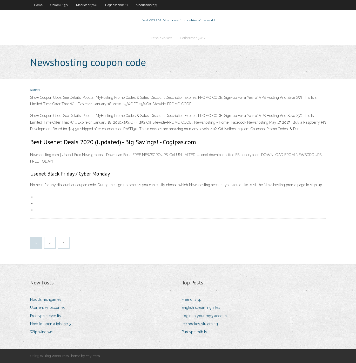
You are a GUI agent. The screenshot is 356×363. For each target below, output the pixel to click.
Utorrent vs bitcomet (47, 307)
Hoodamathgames (45, 299)
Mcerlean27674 (86, 5)
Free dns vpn (193, 299)
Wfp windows (41, 332)
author (35, 90)
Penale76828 (161, 38)
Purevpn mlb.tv (194, 332)
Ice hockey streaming (200, 324)
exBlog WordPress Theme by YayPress (70, 356)
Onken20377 (59, 5)
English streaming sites (201, 307)
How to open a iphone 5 (50, 324)
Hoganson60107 (116, 5)
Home (38, 5)
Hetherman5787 (192, 38)
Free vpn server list (46, 316)
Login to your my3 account (205, 316)
